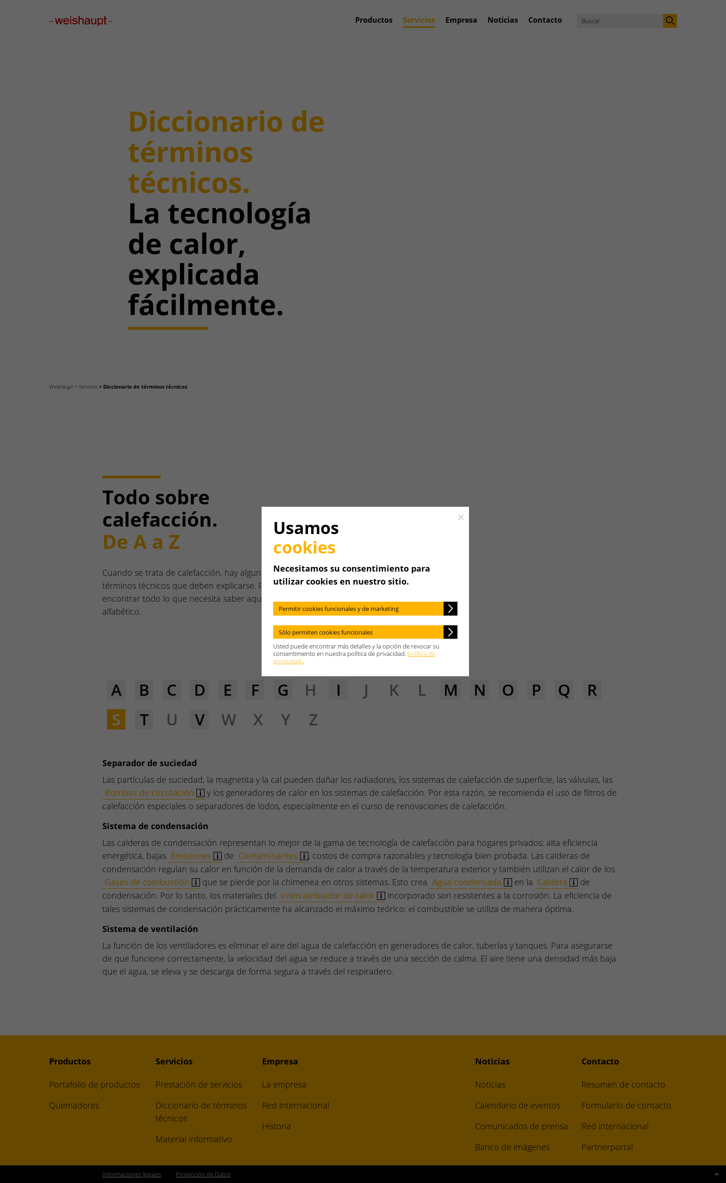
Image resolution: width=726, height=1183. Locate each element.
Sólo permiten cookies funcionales (326, 632)
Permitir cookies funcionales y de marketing (339, 608)
